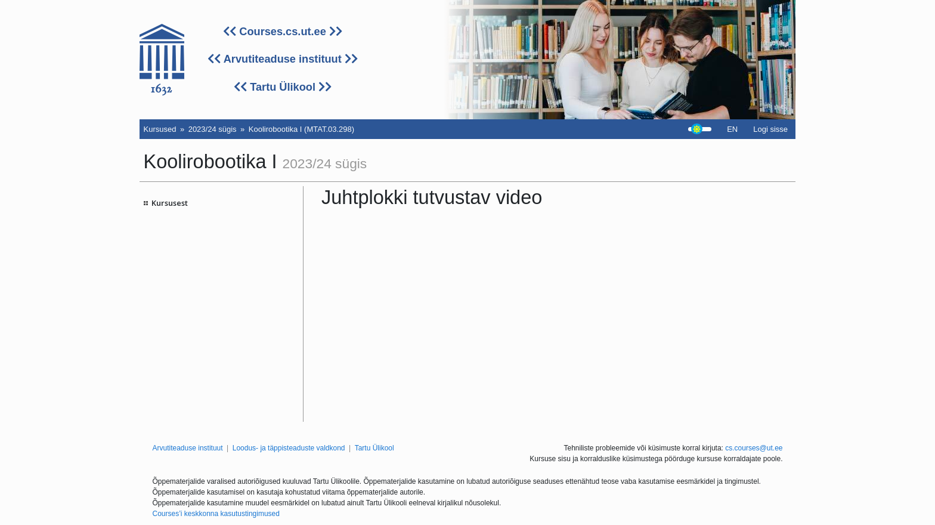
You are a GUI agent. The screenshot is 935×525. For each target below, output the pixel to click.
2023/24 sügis (212, 129)
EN (732, 129)
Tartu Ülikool (283, 87)
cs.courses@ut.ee (753, 448)
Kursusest (169, 202)
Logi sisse (770, 129)
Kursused (160, 129)
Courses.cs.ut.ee (282, 32)
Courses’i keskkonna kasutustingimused (216, 513)
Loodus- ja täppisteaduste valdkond (289, 448)
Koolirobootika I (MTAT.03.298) (301, 129)
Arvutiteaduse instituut (283, 59)
